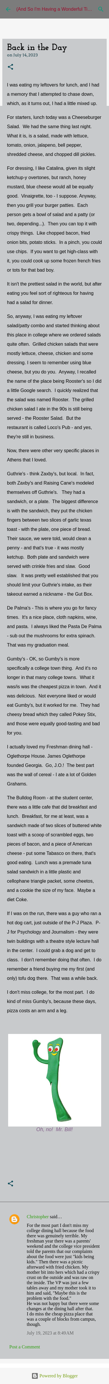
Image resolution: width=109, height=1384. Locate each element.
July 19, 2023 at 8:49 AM (50, 1332)
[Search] (100, 9)
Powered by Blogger (54, 1375)
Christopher (38, 1216)
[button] (10, 67)
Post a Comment (24, 1346)
